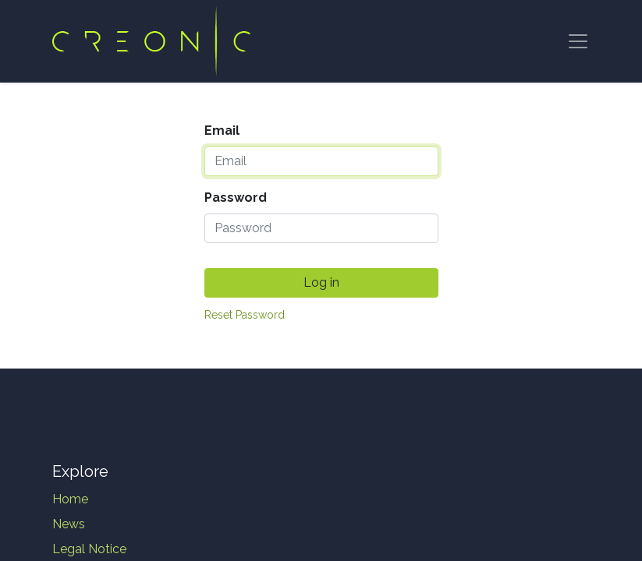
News (68, 524)
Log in (321, 282)
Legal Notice (89, 549)
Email (221, 130)
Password (235, 197)
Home (70, 499)
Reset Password (244, 315)
